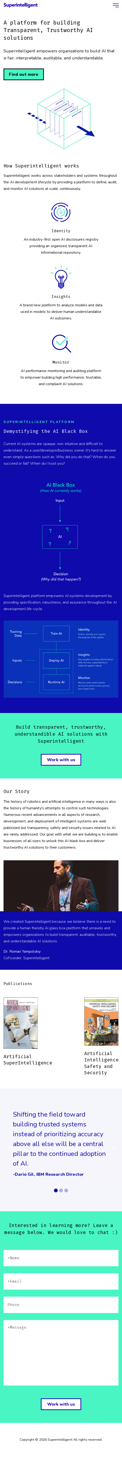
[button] (8, 1148)
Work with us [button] (61, 760)
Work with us (61, 1404)
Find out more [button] (23, 74)
